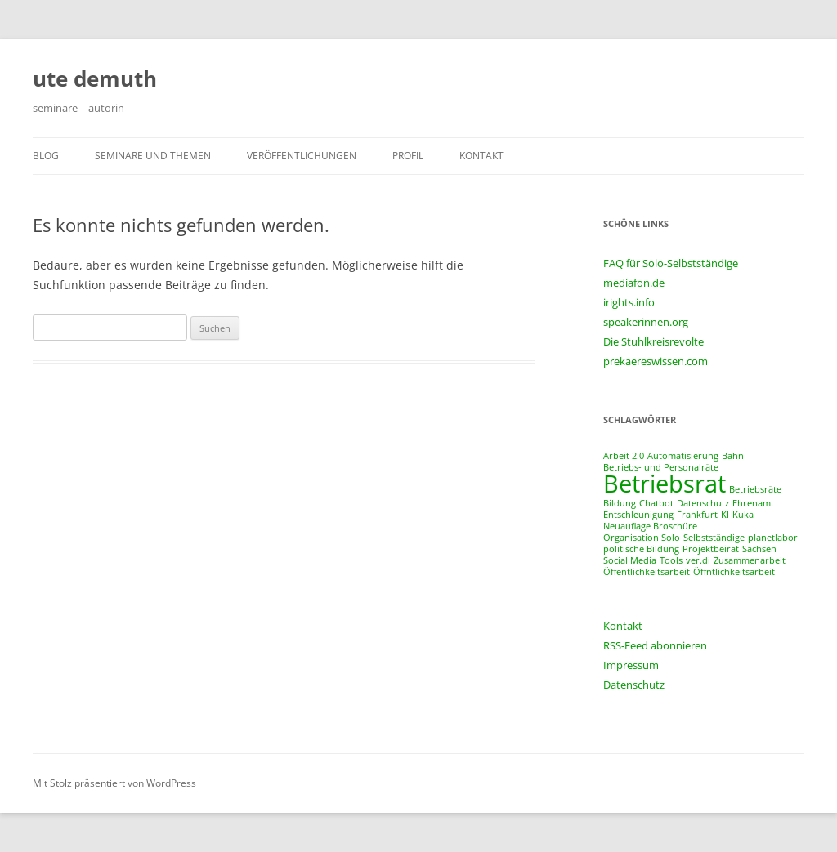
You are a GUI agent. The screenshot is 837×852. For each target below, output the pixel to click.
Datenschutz (634, 684)
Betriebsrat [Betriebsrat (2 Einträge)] (664, 483)
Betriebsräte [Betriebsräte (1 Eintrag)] (755, 489)
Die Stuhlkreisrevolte (653, 341)
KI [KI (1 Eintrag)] (725, 514)
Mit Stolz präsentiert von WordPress (114, 783)
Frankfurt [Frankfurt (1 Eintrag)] (697, 514)
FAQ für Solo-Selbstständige (670, 263)
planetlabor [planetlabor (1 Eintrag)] (773, 537)
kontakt (481, 156)
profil (407, 156)
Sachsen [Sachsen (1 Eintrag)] (759, 549)
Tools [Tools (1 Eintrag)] (671, 560)
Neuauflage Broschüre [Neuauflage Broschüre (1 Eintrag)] (650, 526)
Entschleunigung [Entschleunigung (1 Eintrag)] (638, 514)
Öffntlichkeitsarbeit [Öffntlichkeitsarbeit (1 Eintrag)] (734, 572)
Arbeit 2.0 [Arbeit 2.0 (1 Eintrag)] (623, 456)
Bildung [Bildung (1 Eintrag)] (619, 503)
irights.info (629, 302)
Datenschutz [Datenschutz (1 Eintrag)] (703, 503)
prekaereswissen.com (655, 361)
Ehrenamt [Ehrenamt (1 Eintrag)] (753, 503)
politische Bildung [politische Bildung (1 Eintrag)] (641, 549)
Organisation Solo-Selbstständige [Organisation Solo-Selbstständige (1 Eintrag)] (674, 537)
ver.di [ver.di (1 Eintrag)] (698, 560)
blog (46, 156)
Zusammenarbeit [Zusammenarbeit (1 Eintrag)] (750, 560)
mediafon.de (634, 282)
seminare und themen (153, 156)
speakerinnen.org (645, 321)
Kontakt (622, 625)
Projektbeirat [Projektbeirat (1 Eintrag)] (711, 549)
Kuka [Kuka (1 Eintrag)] (743, 514)
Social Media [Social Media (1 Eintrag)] (629, 560)
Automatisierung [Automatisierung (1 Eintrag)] (682, 456)
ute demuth (95, 78)
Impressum (631, 665)
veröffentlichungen (301, 156)
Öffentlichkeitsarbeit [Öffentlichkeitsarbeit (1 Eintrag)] (646, 572)
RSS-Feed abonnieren (655, 645)
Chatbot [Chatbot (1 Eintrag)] (656, 503)
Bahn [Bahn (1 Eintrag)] (733, 456)
